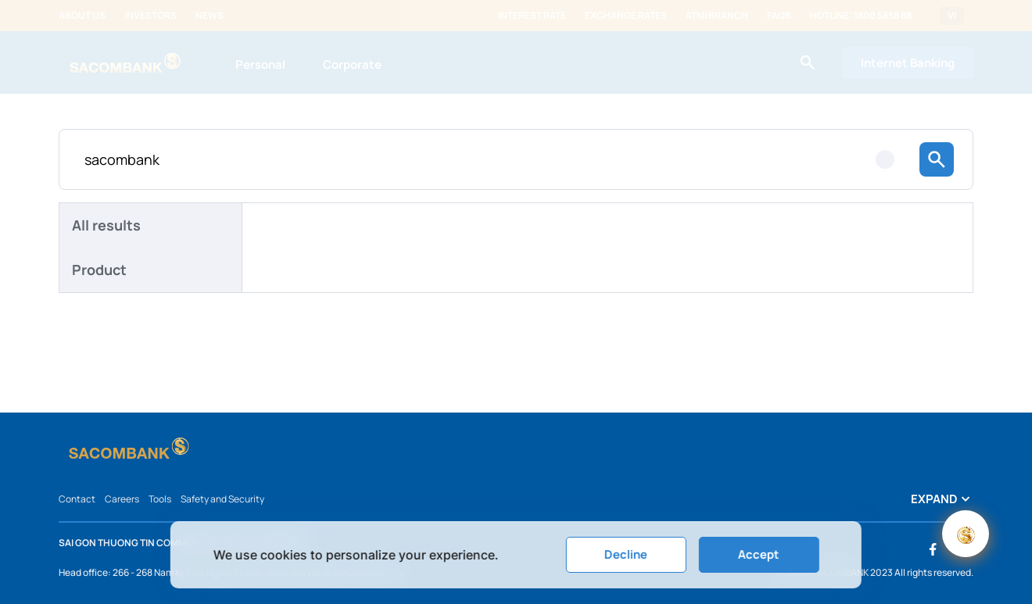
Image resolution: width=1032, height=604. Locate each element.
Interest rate (532, 15)
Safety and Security (222, 499)
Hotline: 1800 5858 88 (861, 15)
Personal (260, 64)
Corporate (352, 64)
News (209, 15)
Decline (625, 554)
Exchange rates (626, 15)
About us (82, 15)
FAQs (779, 15)
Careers (122, 499)
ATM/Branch (717, 15)
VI (952, 15)
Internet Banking (908, 63)
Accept (758, 554)
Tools (160, 499)
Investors (150, 15)
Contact (77, 499)
